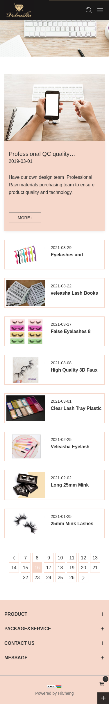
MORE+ (25, 217)
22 (25, 577)
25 (60, 577)
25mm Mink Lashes (72, 523)
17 (48, 567)
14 (14, 567)
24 (48, 577)
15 (25, 567)
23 (37, 577)
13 (95, 557)
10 (60, 557)
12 (83, 557)
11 (71, 557)
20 (83, 567)
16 (37, 567)
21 (95, 567)
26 (71, 577)
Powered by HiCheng (54, 693)
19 (71, 567)
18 (60, 567)
